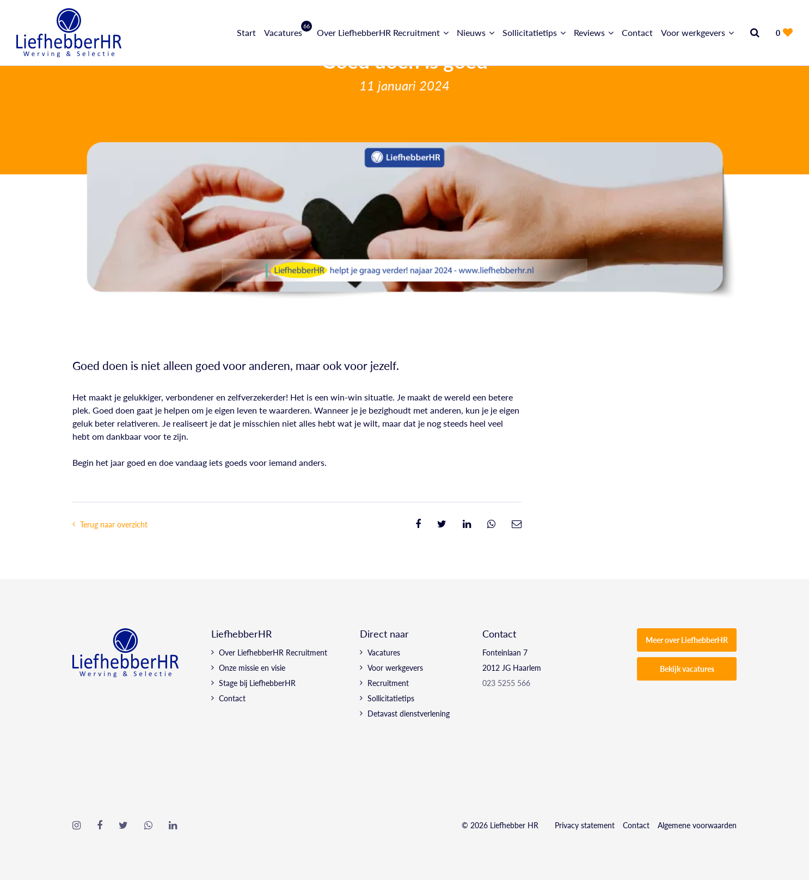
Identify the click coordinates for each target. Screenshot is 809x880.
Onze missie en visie (252, 667)
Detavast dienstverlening (408, 713)
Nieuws (471, 32)
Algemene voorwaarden (697, 825)
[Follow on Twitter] (123, 825)
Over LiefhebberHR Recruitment (378, 32)
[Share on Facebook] (418, 524)
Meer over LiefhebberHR (687, 639)
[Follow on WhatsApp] (148, 825)
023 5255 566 (506, 682)
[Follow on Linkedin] (173, 825)
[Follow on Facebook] (99, 825)
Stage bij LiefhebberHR (257, 682)
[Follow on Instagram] (76, 825)
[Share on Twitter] (441, 524)
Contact (637, 32)
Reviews (589, 32)
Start (246, 32)
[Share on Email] (517, 524)
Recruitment (388, 682)
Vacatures (286, 32)
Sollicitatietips (529, 32)
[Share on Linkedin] (467, 524)
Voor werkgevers (693, 32)
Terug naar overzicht (114, 524)
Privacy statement (585, 825)
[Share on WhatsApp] (491, 524)
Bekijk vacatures (687, 668)
